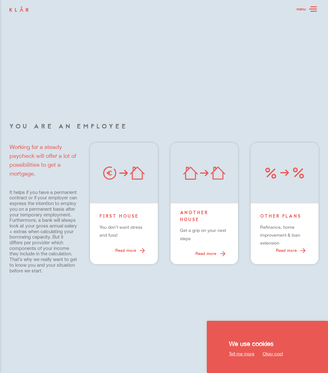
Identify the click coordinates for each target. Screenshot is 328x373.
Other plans (280, 216)
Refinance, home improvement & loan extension (280, 235)
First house (119, 216)
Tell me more (241, 353)
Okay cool (273, 353)
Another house (194, 217)
